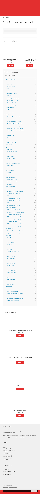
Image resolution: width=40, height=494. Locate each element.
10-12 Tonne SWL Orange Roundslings (15, 191)
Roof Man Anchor (10, 240)
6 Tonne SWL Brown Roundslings (14, 202)
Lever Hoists (8, 160)
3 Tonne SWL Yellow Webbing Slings (14, 216)
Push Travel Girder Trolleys (13, 102)
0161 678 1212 (5, 451)
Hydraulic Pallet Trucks (12, 179)
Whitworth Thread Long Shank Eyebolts (15, 130)
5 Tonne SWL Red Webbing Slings (14, 221)
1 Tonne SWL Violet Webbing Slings (14, 209)
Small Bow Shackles (11, 272)
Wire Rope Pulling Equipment (12, 291)
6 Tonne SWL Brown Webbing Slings (14, 223)
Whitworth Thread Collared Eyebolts (15, 126)
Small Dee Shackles (11, 275)
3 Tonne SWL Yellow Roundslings (14, 195)
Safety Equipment (9, 235)
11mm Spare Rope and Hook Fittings (15, 293)
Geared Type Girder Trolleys (13, 98)
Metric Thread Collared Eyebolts (14, 119)
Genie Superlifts (9, 144)
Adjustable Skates (11, 279)
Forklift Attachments (10, 133)
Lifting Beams (10, 165)
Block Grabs (9, 81)
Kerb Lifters (9, 84)
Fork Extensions (10, 135)
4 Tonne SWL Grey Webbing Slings (14, 219)
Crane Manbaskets (9, 109)
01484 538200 (5, 459)
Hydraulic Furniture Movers (12, 154)
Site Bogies (9, 184)
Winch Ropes (8, 289)
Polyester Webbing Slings (11, 207)
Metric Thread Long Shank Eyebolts (14, 123)
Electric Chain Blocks (10, 112)
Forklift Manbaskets (11, 142)
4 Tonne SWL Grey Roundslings (13, 198)
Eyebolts (7, 114)
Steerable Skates (10, 284)
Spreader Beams (10, 167)
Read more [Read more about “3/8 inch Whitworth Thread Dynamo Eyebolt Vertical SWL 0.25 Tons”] (20, 388)
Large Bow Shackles (11, 261)
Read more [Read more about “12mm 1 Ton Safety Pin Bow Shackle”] (20, 415)
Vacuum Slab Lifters (11, 86)
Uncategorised (9, 286)
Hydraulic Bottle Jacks (12, 151)
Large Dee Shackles (11, 263)
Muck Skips (8, 174)
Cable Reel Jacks (9, 88)
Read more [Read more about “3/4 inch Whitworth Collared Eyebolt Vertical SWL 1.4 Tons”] (20, 335)
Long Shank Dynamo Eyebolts (13, 116)
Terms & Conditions (7, 474)
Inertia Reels (10, 237)
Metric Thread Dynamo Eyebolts (14, 121)
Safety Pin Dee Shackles (12, 270)
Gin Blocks (9, 249)
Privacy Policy (5, 487)
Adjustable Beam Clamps (12, 95)
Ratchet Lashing (9, 228)
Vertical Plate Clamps (11, 105)
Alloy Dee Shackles (11, 258)
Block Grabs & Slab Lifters (11, 79)
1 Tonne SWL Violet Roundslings (14, 188)
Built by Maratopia (13, 487)
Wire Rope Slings (9, 302)
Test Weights (10, 244)
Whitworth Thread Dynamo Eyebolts (15, 128)
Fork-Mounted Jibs (11, 137)
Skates (7, 277)
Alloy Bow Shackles (11, 256)
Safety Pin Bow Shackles (12, 268)
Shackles (7, 254)
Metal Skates (10, 282)
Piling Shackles (10, 265)
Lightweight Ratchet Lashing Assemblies (15, 233)
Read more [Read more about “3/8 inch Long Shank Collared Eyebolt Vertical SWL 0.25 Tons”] (29, 65)
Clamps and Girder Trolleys (11, 93)
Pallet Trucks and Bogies (11, 177)
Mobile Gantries (9, 172)
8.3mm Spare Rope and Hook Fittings (15, 298)
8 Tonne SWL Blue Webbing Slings (14, 226)
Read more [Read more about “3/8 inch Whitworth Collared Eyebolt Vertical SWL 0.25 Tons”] (20, 362)
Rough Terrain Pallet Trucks (13, 181)
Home (4, 17)
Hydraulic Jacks (9, 147)
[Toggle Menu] (32, 2)
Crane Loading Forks (10, 107)
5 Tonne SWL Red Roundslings (13, 200)
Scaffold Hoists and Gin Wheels (12, 247)
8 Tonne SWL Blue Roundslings (13, 205)
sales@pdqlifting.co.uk (10, 471)
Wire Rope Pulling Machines (13, 300)
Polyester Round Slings (10, 186)
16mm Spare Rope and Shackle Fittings (15, 295)
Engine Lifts (9, 149)
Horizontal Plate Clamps (12, 100)
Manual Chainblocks (10, 170)
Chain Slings (8, 91)
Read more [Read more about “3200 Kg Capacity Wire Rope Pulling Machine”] (10, 65)
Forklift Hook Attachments (13, 140)
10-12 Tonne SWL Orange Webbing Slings (15, 212)
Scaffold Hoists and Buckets (13, 251)
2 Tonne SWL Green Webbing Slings (14, 214)
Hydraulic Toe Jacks (11, 158)
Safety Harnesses (10, 242)
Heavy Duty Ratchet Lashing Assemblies (15, 230)
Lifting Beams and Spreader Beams (13, 163)
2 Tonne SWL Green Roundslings (14, 193)
